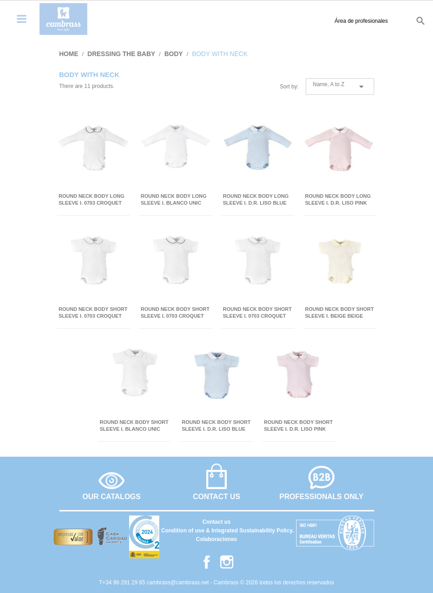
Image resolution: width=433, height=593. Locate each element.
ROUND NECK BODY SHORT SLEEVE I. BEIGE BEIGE (339, 312)
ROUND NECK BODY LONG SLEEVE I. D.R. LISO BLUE (256, 199)
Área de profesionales (307, 21)
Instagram (227, 562)
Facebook (207, 562)
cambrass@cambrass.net (178, 582)
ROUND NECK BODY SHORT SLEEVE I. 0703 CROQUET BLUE (93, 313)
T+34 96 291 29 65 (122, 582)
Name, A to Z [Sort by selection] (340, 86)
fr (388, 20)
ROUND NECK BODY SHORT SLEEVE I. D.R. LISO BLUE (216, 425)
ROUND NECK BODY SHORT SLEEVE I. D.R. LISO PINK (298, 425)
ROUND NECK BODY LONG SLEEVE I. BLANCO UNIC (174, 199)
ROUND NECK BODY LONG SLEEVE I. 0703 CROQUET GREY (92, 199)
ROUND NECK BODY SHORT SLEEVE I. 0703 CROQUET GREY (175, 313)
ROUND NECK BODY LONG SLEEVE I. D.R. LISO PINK (338, 199)
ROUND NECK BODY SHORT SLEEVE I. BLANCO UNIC (134, 425)
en (373, 20)
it (402, 20)
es (357, 20)
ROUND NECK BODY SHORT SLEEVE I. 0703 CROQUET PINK (257, 313)
